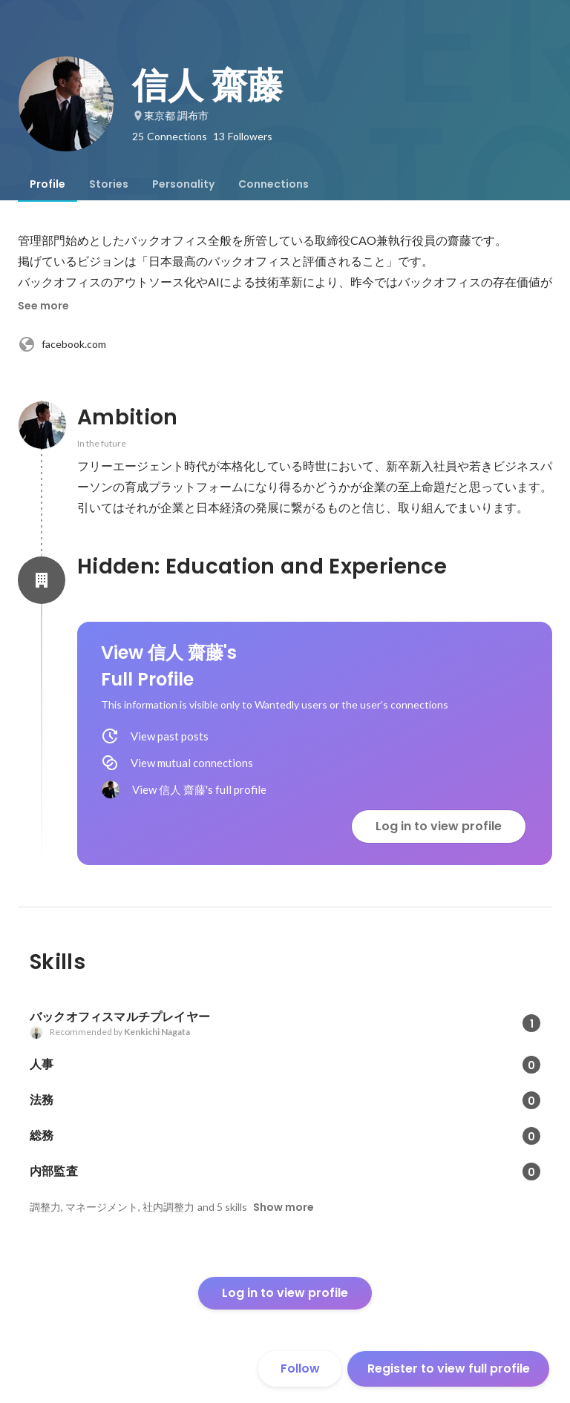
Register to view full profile (448, 1368)
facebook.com (62, 344)
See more (43, 305)
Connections (273, 184)
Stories (108, 184)
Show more (283, 1207)
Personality (183, 184)
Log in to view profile (439, 826)
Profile (47, 184)
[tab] (47, 184)
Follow (300, 1368)
